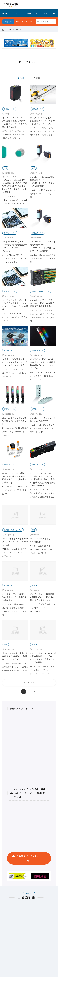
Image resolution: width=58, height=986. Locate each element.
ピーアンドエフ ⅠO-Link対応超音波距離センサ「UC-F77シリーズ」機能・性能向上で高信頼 (43, 658)
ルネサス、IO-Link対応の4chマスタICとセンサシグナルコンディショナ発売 (14, 362)
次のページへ (29, 682)
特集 (5, 168)
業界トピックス (41, 13)
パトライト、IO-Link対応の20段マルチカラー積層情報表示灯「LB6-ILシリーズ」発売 (42, 364)
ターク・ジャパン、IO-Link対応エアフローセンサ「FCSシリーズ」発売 (42, 120)
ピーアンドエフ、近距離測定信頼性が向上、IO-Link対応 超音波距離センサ (42, 597)
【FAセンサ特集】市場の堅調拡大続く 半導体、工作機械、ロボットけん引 (15, 656)
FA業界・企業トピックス (40, 291)
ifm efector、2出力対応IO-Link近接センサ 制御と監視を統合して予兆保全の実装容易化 (14, 478)
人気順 (37, 77)
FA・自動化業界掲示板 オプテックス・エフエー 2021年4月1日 (15, 541)
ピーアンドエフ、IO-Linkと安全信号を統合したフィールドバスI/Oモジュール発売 (15, 305)
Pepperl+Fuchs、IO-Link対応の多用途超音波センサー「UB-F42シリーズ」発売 (14, 246)
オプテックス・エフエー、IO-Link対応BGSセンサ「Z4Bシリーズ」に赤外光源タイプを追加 (14, 122)
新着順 (21, 77)
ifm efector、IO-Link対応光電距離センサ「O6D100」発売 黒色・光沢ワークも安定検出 (43, 246)
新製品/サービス (9, 109)
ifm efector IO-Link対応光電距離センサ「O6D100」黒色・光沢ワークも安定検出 (42, 181)
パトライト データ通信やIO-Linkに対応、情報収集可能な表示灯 (14, 597)
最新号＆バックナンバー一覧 (30, 858)
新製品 (29, 13)
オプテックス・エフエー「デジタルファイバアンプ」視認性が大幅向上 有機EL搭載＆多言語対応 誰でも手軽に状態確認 (43, 479)
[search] (53, 21)
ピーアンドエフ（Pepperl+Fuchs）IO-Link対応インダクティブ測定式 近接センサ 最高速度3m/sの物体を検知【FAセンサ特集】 (14, 184)
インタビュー (17, 13)
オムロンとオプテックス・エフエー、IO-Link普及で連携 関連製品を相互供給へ (42, 303)
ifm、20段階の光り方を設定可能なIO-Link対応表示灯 (14, 420)
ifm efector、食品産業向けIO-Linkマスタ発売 (43, 419)
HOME (5, 13)
